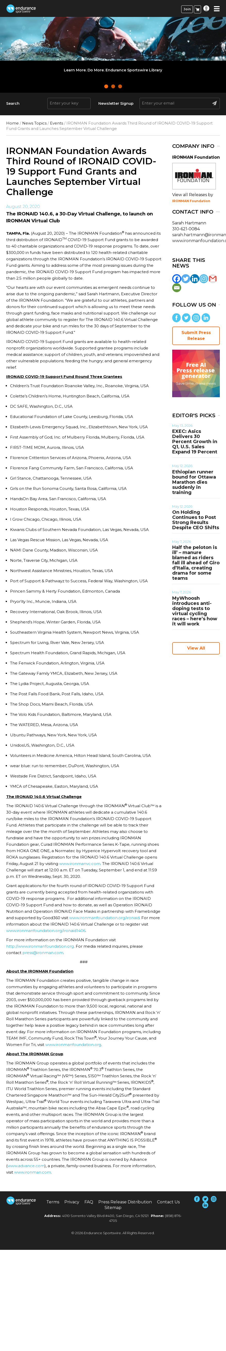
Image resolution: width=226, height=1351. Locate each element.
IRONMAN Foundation (191, 201)
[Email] (176, 287)
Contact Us (168, 1202)
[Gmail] (212, 278)
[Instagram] (203, 278)
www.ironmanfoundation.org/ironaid (104, 917)
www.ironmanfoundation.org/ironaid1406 (45, 930)
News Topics (34, 123)
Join (187, 9)
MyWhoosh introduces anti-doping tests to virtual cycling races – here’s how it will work (194, 611)
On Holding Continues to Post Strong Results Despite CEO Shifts (195, 519)
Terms (52, 1202)
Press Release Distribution (125, 1202)
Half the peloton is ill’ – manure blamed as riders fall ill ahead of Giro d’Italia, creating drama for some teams (196, 563)
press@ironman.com (42, 952)
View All (196, 648)
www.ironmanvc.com (79, 863)
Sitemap (113, 1207)
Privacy (71, 1202)
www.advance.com (26, 1165)
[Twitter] (185, 278)
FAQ (88, 1202)
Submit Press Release (196, 335)
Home (12, 123)
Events (56, 123)
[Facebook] (176, 278)
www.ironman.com (32, 1172)
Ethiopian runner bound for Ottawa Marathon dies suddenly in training (194, 482)
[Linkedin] (194, 278)
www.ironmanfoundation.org (73, 1044)
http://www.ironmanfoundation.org (40, 946)
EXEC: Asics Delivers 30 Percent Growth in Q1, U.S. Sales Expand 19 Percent (194, 442)
